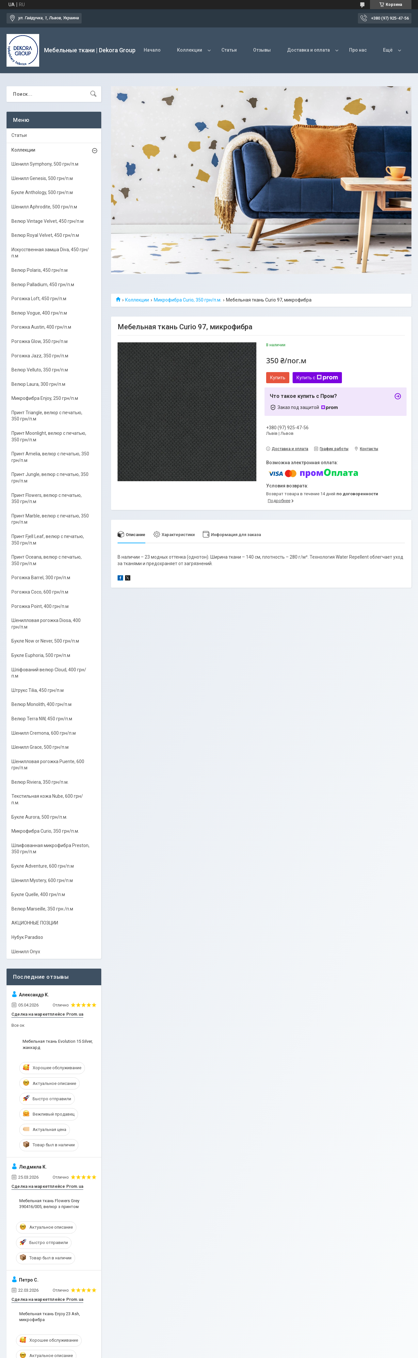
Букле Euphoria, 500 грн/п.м (40, 655)
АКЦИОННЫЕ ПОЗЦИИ (34, 922)
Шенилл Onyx (25, 951)
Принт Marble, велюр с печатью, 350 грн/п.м (50, 519)
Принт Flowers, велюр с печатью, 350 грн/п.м (46, 498)
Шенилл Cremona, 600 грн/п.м (43, 733)
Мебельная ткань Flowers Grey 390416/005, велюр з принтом (49, 1203)
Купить (277, 377)
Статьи (229, 50)
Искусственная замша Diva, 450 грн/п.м (50, 253)
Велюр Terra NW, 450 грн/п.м (41, 718)
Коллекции (189, 50)
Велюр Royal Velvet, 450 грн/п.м (45, 235)
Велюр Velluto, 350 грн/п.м (39, 369)
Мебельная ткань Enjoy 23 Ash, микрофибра (49, 1316)
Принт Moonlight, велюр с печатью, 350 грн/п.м (48, 436)
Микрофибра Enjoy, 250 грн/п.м (44, 398)
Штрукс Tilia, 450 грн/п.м (37, 690)
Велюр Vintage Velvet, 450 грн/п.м (47, 221)
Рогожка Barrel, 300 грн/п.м (40, 577)
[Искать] (93, 94)
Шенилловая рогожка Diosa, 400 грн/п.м (46, 624)
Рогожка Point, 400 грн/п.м (40, 606)
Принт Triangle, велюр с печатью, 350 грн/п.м (46, 416)
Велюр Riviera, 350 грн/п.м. (40, 782)
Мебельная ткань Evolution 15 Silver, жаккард (58, 1044)
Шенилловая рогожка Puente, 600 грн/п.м (47, 765)
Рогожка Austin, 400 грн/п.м (41, 327)
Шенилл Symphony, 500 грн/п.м (44, 164)
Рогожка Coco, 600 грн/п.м (39, 592)
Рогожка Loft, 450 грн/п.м (38, 298)
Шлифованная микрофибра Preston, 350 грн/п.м (50, 849)
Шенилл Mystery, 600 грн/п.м (42, 880)
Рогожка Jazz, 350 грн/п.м (39, 355)
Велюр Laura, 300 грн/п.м (38, 384)
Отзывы (262, 50)
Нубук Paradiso (27, 937)
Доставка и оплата (308, 50)
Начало (152, 50)
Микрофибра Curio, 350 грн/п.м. (187, 300)
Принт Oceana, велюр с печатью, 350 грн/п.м (46, 560)
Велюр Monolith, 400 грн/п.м (41, 704)
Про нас (358, 50)
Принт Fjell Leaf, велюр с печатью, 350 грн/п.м (47, 540)
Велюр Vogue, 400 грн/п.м (39, 313)
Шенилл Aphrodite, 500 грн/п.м (44, 206)
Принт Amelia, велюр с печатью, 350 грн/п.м (50, 457)
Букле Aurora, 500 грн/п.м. (39, 817)
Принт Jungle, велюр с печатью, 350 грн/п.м (49, 477)
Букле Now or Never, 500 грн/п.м (45, 641)
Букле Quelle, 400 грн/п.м (38, 894)
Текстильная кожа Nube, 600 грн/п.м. (47, 799)
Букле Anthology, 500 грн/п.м (42, 192)
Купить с (317, 378)
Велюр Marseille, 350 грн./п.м (42, 908)
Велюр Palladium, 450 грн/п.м (42, 284)
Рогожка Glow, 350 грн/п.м (39, 341)
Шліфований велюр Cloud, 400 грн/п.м (48, 673)
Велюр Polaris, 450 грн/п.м (39, 270)
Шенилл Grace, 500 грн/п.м (40, 747)
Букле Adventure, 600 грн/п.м (42, 866)
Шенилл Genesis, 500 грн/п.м (42, 178)
